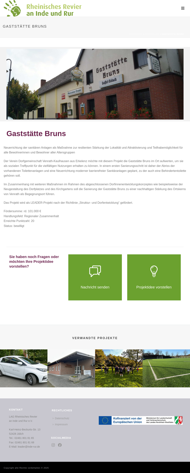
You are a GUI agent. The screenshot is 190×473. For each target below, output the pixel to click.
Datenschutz (61, 418)
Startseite (136, 34)
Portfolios (152, 34)
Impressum (60, 424)
